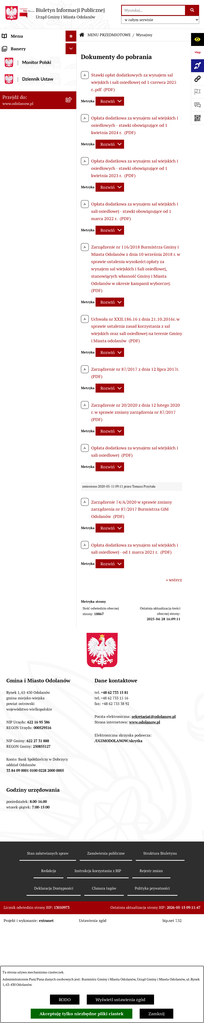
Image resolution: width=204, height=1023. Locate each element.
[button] (72, 47)
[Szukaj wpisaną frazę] (192, 10)
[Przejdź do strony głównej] (55, 13)
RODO (65, 999)
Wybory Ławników (20, 688)
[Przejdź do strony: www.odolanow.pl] (197, 78)
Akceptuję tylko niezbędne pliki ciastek (81, 1013)
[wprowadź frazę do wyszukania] (153, 10)
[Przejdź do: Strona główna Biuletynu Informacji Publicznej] (82, 35)
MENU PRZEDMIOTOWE (26, 69)
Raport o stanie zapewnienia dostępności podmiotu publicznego (29, 541)
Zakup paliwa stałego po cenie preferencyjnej (31, 562)
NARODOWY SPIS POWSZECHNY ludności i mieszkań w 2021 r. (26, 670)
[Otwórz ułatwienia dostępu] (197, 39)
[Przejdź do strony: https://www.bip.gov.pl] (197, 52)
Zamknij (156, 1013)
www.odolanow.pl (144, 854)
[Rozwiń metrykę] (110, 101)
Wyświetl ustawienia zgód (120, 999)
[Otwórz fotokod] (197, 118)
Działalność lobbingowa (25, 58)
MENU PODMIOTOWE (23, 47)
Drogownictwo (16, 629)
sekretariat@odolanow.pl (154, 849)
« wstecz (174, 580)
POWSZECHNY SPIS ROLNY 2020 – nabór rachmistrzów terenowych (29, 646)
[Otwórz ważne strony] (197, 91)
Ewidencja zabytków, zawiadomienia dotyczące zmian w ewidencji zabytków (33, 583)
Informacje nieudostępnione (29, 524)
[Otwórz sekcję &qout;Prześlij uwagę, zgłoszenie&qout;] (197, 105)
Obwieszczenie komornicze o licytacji (30, 604)
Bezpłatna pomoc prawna (26, 618)
